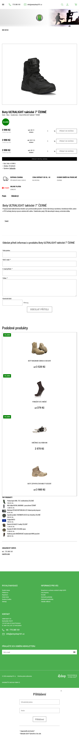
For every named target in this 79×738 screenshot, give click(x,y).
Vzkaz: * (5, 278)
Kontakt (43, 595)
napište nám (6, 554)
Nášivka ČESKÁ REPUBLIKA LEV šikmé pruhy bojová (23, 510)
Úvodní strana (6, 590)
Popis (4, 196)
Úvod (3, 115)
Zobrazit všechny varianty (39, 159)
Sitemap (4, 601)
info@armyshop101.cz (34, 4)
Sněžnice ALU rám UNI (39, 443)
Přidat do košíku (66, 131)
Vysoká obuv (14, 115)
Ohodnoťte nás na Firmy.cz (11, 682)
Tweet (6, 221)
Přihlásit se (5, 592)
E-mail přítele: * (7, 269)
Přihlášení (39, 719)
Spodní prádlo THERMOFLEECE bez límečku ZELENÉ (23, 515)
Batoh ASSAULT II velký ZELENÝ (17, 524)
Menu (7, 30)
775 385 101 (16, 4)
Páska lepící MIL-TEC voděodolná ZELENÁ (20, 501)
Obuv (7, 115)
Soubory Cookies (6, 599)
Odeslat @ (15, 196)
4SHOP (75, 677)
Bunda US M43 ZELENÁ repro (16, 529)
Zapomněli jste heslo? (27, 731)
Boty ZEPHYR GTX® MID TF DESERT (39, 484)
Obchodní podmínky (46, 597)
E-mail (4, 651)
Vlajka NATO (11, 519)
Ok (74, 652)
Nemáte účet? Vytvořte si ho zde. (30, 733)
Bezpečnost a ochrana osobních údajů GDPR (53, 590)
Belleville (12, 168)
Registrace (5, 595)
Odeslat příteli (39, 309)
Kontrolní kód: (7, 298)
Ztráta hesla (5, 597)
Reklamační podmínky (47, 599)
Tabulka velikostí (45, 601)
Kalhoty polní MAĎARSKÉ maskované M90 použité (23, 534)
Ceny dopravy (45, 592)
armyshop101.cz (11, 676)
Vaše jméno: (6, 250)
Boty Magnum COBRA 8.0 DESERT (39, 361)
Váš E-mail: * (7, 260)
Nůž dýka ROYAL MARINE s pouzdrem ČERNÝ (21, 505)
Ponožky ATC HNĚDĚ (39, 402)
